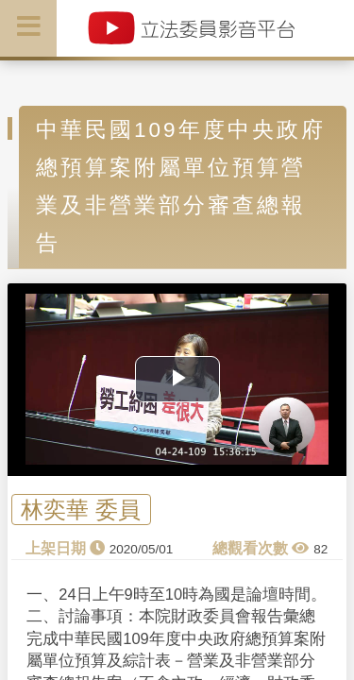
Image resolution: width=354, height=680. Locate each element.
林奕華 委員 (81, 509)
